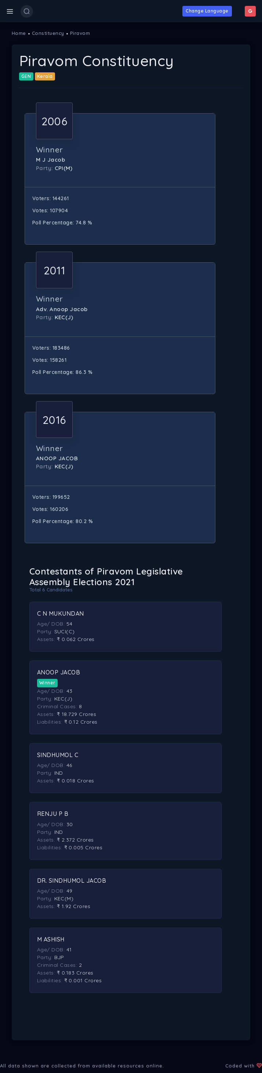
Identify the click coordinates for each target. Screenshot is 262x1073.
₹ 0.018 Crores (75, 780)
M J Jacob (50, 159)
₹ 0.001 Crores (83, 980)
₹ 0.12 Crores (81, 722)
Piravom (80, 33)
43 (69, 691)
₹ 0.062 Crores (76, 639)
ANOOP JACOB (57, 458)
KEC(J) (64, 317)
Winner (47, 682)
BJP (59, 957)
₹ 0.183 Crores (75, 972)
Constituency (48, 33)
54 (69, 623)
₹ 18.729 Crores (77, 714)
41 (69, 949)
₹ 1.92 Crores (74, 906)
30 (69, 824)
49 (69, 890)
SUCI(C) (64, 631)
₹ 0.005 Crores (83, 847)
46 (69, 765)
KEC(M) (64, 898)
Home (19, 33)
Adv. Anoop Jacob (62, 309)
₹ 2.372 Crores (75, 839)
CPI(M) (64, 168)
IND (58, 773)
